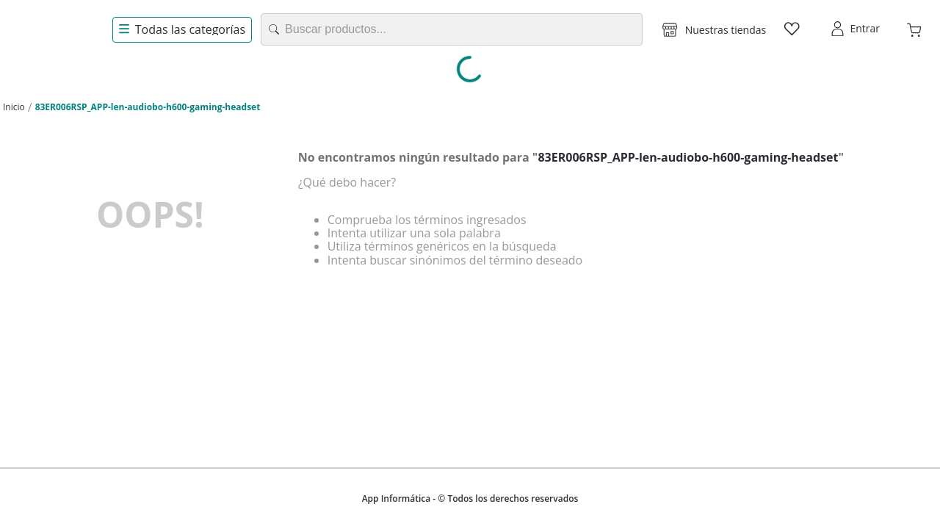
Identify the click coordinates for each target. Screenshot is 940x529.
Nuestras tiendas (725, 30)
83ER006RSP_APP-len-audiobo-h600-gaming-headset (148, 107)
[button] (714, 29)
